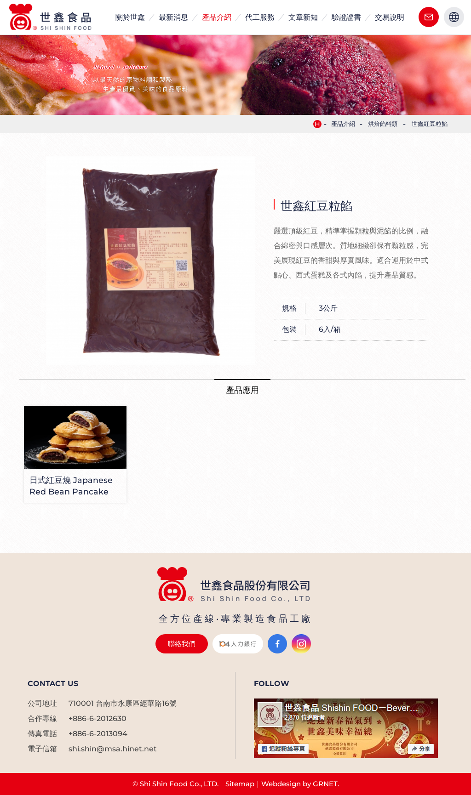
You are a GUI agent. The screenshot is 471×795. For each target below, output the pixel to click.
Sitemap (239, 784)
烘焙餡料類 (383, 123)
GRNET (325, 783)
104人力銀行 (238, 643)
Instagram (301, 643)
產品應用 (242, 390)
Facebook (277, 643)
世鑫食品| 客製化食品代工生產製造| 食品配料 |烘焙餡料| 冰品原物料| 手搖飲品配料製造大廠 (51, 17)
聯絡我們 (429, 17)
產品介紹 (343, 123)
